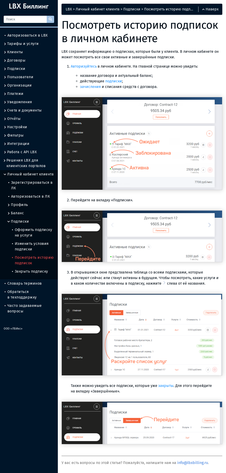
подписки (113, 81)
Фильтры (14, 135)
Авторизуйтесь (84, 66)
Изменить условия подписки (30, 246)
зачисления (90, 86)
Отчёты (12, 118)
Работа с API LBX (20, 152)
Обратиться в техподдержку (21, 294)
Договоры (14, 60)
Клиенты (13, 52)
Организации (18, 85)
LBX (69, 9)
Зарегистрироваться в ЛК (30, 185)
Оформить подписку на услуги (32, 232)
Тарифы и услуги (21, 44)
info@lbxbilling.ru (192, 463)
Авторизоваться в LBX (26, 35)
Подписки (14, 69)
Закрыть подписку (30, 271)
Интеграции (16, 143)
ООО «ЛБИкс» (13, 328)
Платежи (14, 93)
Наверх (210, 9)
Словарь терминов (23, 283)
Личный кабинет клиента (29, 174)
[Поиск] (25, 19)
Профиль (17, 205)
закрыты (165, 385)
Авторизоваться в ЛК (29, 196)
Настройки (15, 127)
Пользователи (18, 77)
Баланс (15, 213)
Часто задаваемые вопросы (23, 308)
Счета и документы (23, 110)
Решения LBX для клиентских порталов (25, 163)
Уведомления (18, 102)
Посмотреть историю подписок (33, 260)
